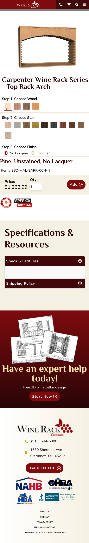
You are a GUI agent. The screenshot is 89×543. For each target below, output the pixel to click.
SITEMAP (44, 517)
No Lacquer (19, 153)
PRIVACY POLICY (45, 522)
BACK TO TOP (42, 468)
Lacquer (43, 153)
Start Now (42, 396)
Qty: (34, 179)
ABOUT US (44, 511)
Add (74, 184)
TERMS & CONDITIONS (44, 527)
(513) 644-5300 (44, 441)
